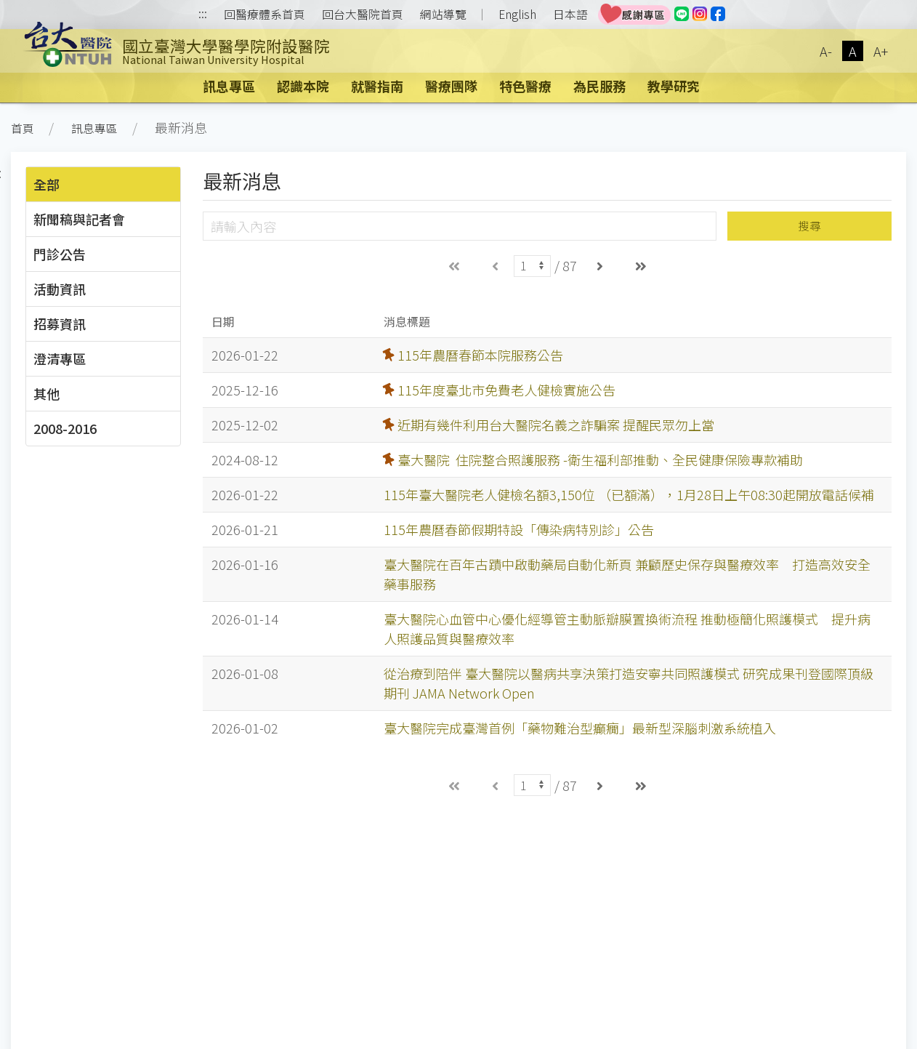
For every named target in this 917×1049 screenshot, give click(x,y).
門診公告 (59, 253)
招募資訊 (59, 323)
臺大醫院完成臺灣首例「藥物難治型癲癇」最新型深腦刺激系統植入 (580, 727)
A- (826, 50)
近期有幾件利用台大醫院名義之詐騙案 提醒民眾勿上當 (555, 424)
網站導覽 (443, 14)
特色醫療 (525, 85)
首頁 (22, 128)
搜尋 (809, 225)
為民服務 (599, 85)
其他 (46, 393)
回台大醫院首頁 (362, 14)
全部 (46, 183)
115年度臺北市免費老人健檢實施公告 (506, 389)
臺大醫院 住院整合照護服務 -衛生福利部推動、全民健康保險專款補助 (600, 459)
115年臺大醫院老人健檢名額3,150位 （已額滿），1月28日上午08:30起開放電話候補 (629, 494)
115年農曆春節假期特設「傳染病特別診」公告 (519, 529)
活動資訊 (59, 288)
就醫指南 (377, 85)
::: (202, 15)
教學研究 (673, 85)
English (517, 14)
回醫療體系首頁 (264, 14)
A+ (880, 50)
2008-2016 (65, 428)
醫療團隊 (451, 85)
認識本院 (303, 85)
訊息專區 (229, 85)
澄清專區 (59, 358)
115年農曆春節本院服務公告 (480, 354)
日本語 (570, 14)
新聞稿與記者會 (79, 218)
